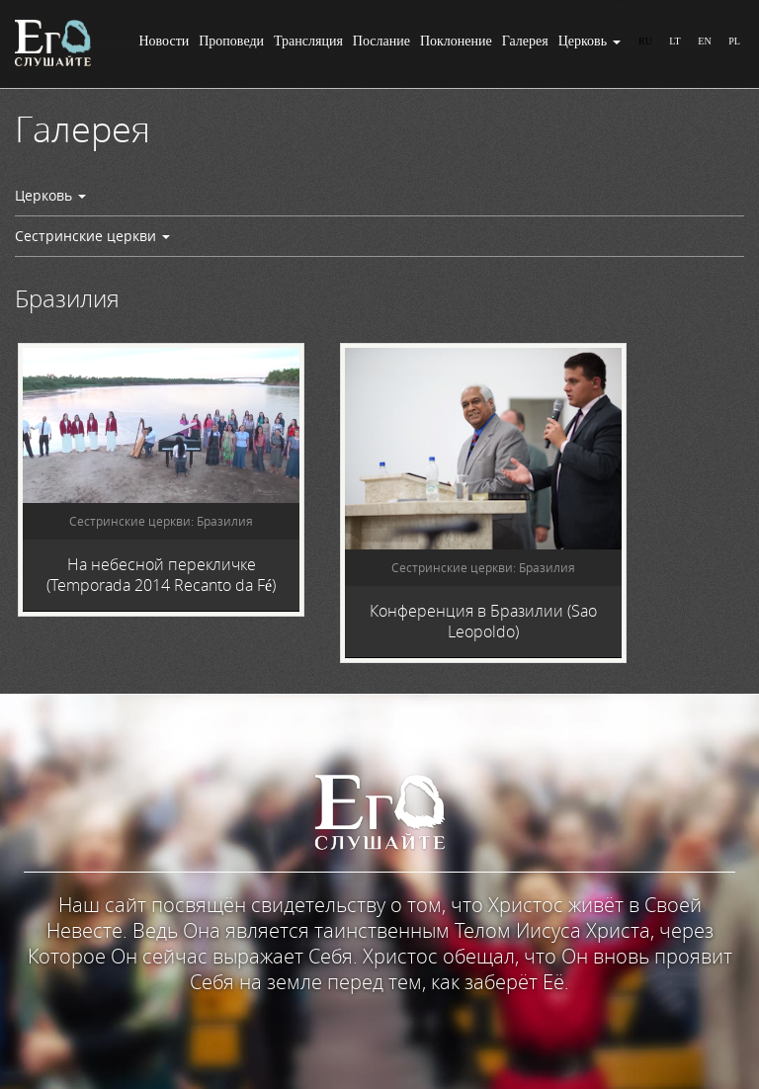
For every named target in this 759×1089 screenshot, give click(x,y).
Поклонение (456, 41)
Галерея (525, 41)
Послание (381, 41)
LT (674, 41)
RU (645, 41)
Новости (163, 41)
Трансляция (308, 41)
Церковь (589, 41)
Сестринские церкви (92, 235)
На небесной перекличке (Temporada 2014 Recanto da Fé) (161, 574)
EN (704, 41)
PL (734, 41)
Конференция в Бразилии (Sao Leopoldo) (483, 621)
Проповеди (231, 41)
